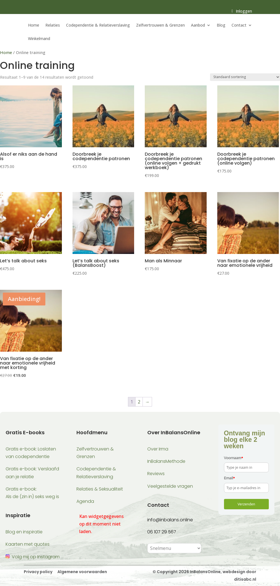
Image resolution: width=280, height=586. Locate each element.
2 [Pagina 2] (139, 402)
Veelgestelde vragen (170, 486)
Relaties (52, 25)
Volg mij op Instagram (36, 557)
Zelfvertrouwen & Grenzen (160, 25)
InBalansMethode (166, 461)
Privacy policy (38, 572)
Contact (239, 25)
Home (33, 25)
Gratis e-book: (21, 489)
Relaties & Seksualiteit (99, 489)
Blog (221, 25)
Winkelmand (39, 39)
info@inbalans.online (170, 520)
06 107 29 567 (161, 532)
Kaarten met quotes (28, 544)
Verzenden (246, 504)
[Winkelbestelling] (245, 77)
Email (229, 478)
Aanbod (198, 25)
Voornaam (233, 458)
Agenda (85, 501)
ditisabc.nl (245, 579)
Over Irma (157, 449)
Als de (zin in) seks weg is (32, 496)
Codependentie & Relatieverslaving (98, 25)
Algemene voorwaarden (82, 572)
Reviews (156, 473)
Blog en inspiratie (24, 532)
